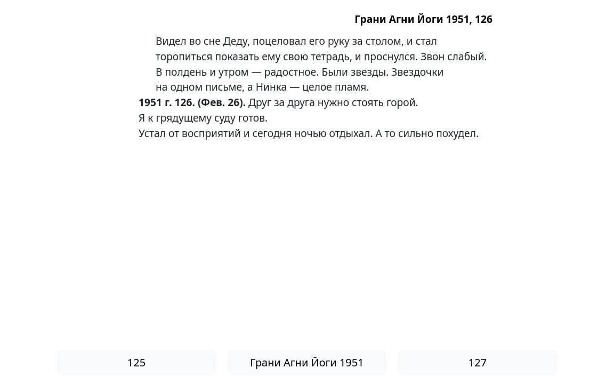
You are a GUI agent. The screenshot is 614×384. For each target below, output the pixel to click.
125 (136, 362)
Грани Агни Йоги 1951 (306, 362)
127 (477, 362)
